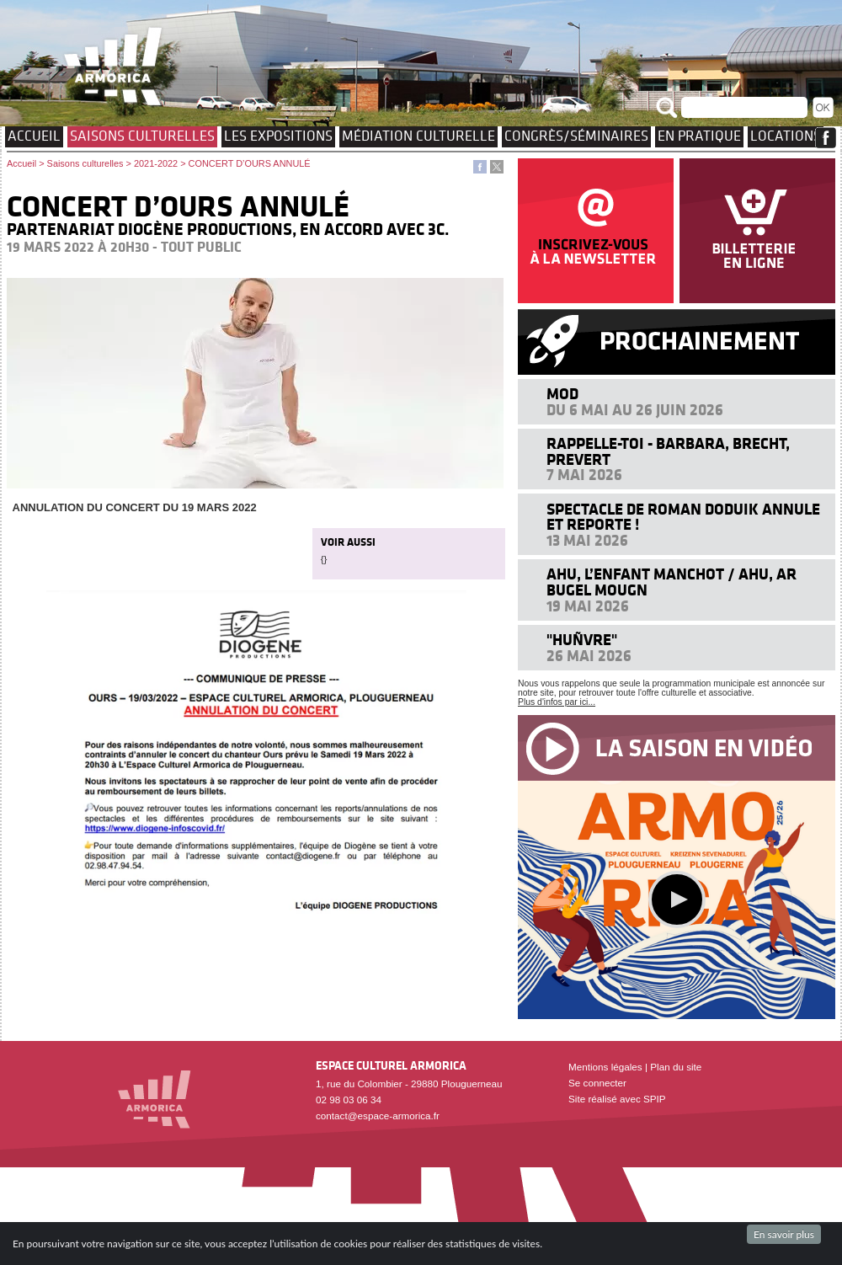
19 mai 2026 (587, 606)
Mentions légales (605, 1066)
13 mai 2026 (587, 540)
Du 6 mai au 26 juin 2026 (634, 410)
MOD (562, 394)
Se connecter (597, 1082)
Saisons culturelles (142, 135)
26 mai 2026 (589, 656)
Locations (785, 135)
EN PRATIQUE (699, 135)
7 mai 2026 (584, 475)
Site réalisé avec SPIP (617, 1098)
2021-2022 (156, 163)
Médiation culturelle (418, 135)
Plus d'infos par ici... (556, 702)
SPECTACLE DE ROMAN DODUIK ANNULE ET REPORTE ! (683, 516)
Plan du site (675, 1066)
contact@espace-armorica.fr (378, 1115)
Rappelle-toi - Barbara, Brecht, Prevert (668, 451)
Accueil (34, 135)
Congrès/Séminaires (576, 135)
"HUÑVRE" (581, 640)
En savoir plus (784, 1234)
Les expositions (278, 135)
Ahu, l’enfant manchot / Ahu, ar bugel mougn (671, 581)
